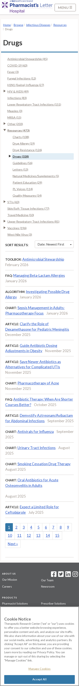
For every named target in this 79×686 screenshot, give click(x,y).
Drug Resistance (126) (27, 150)
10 (10, 535)
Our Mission (9, 579)
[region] (39, 646)
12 (29, 535)
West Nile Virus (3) (19, 234)
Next (13, 544)
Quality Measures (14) (27, 195)
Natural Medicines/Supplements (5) (36, 176)
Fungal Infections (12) (21, 78)
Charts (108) (21, 137)
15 (57, 535)
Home (7, 25)
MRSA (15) (14, 117)
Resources (60, 25)
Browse (18, 25)
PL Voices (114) (23, 189)
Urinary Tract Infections (36, 448)
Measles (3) (14, 111)
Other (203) (15, 124)
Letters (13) (20, 169)
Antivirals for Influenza (35, 431)
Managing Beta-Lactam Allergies (39, 275)
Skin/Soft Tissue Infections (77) (28, 208)
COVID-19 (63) (17, 65)
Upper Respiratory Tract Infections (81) (33, 221)
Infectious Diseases (38, 25)
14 (48, 535)
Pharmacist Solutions (15, 603)
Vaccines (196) (17, 228)
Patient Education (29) (27, 182)
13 (38, 535)
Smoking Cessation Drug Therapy (44, 464)
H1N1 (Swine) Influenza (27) (25, 85)
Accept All (39, 679)
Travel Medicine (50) (20, 215)
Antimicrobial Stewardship (43, 259)
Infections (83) (17, 98)
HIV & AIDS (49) (18, 91)
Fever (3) (13, 72)
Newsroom (48, 586)
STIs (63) (13, 202)
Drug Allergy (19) (24, 143)
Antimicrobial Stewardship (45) (27, 59)
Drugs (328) (21, 156)
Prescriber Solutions (53, 603)
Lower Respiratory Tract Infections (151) (34, 104)
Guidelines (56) (22, 163)
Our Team (47, 580)
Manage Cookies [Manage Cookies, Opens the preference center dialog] (39, 668)
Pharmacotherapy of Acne (38, 383)
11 (19, 535)
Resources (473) (18, 130)
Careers (7, 586)
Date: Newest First (54, 244)
